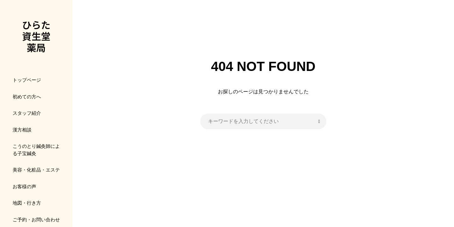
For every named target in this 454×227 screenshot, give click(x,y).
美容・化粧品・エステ (36, 169)
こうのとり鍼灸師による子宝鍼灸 (36, 149)
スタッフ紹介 (27, 113)
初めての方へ (27, 96)
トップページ (27, 80)
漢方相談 (22, 129)
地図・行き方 (27, 203)
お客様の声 (24, 186)
